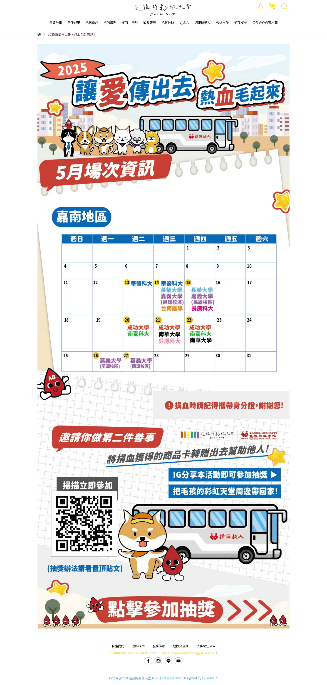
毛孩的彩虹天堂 (140, 678)
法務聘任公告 (206, 646)
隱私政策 (138, 646)
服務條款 (158, 646)
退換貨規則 (181, 646)
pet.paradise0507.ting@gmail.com (192, 653)
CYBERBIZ (209, 678)
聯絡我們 (117, 646)
